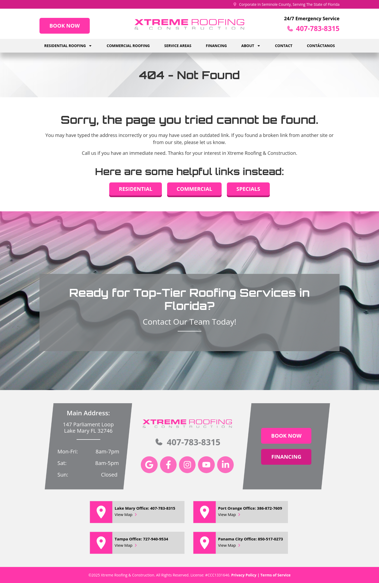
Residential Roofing (68, 45)
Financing (216, 45)
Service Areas (177, 45)
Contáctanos (321, 45)
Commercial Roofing (128, 45)
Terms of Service (275, 574)
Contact (283, 45)
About (251, 45)
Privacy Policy (243, 574)
